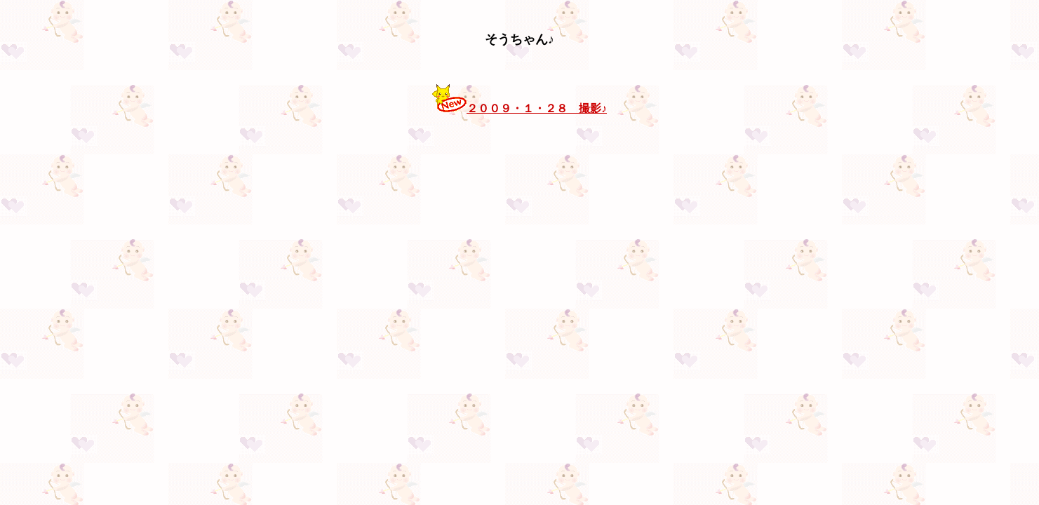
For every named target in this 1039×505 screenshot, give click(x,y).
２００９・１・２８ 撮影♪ (537, 108)
